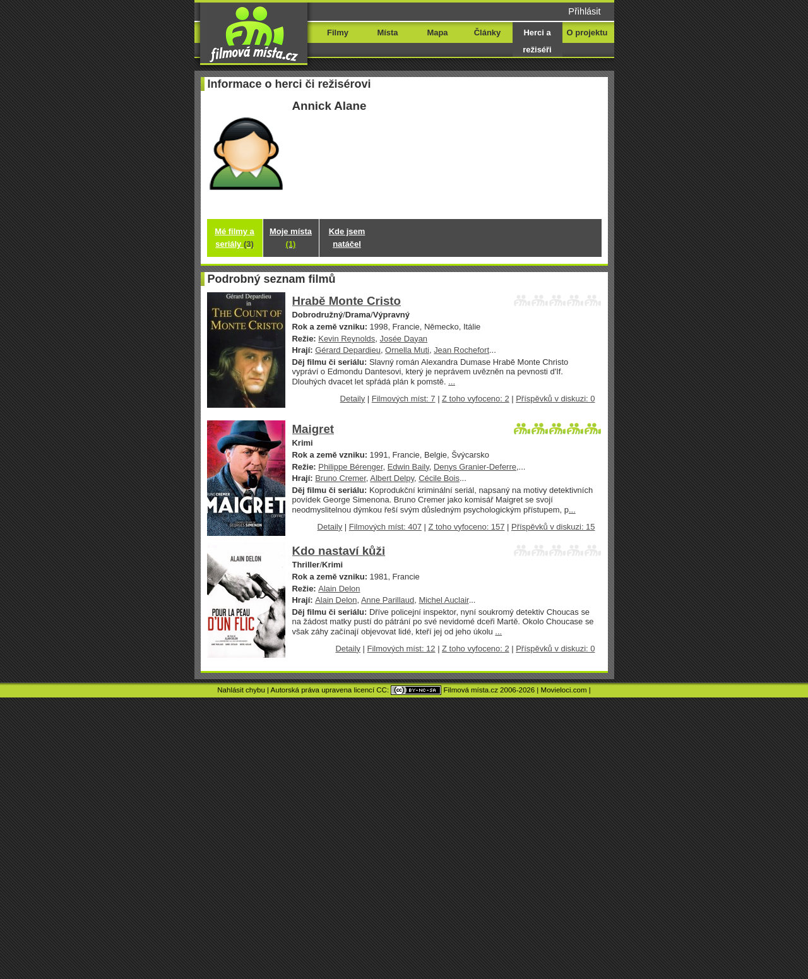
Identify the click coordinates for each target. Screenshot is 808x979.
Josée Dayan (403, 338)
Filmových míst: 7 (404, 398)
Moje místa (291, 238)
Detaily (352, 398)
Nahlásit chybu (241, 690)
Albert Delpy (392, 478)
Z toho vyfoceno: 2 (475, 398)
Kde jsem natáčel (347, 238)
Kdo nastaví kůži (339, 550)
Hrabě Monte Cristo (346, 300)
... (451, 381)
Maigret (313, 429)
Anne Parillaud (387, 600)
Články (487, 32)
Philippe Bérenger (350, 467)
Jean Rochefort (461, 350)
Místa (387, 32)
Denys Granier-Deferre (475, 467)
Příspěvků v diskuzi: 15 (553, 526)
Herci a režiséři (537, 41)
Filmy (337, 32)
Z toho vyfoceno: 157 (466, 526)
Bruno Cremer (340, 478)
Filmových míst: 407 (385, 526)
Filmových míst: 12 (401, 648)
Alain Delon (339, 588)
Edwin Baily (408, 467)
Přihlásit (584, 11)
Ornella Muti (407, 350)
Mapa (437, 32)
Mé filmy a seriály (234, 238)
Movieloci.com (564, 690)
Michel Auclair (443, 600)
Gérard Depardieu (348, 350)
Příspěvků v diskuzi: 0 (555, 398)
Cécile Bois (439, 478)
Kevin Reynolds (346, 338)
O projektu (587, 32)
